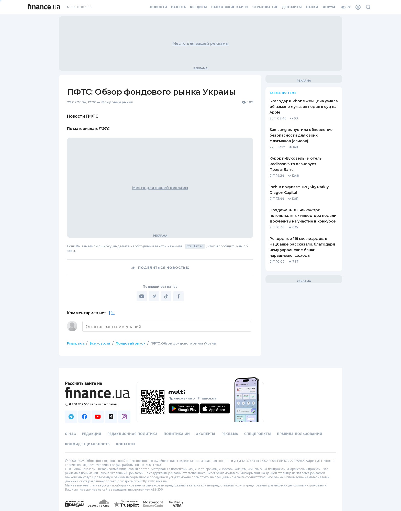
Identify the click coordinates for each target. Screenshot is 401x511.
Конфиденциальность (87, 444)
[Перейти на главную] (44, 7)
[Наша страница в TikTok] (111, 416)
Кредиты (198, 7)
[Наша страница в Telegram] (71, 416)
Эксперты (205, 434)
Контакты (126, 444)
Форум (328, 7)
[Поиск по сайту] (368, 7)
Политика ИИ (177, 434)
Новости (158, 7)
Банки (312, 7)
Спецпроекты (257, 434)
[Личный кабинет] (358, 7)
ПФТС (104, 128)
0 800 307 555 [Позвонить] (79, 7)
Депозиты (292, 7)
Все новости (100, 343)
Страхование (265, 7)
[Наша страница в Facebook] (84, 416)
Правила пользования (299, 434)
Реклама (229, 434)
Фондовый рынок (117, 102)
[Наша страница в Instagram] (124, 416)
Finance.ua (75, 343)
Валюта (178, 7)
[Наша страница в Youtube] (98, 416)
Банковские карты (229, 7)
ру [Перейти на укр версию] (346, 7)
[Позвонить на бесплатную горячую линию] (97, 404)
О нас (70, 434)
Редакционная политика (132, 434)
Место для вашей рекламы (200, 43)
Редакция (91, 434)
